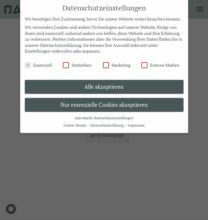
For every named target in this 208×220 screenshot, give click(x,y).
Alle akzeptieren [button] (104, 83)
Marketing (116, 62)
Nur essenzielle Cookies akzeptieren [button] (104, 101)
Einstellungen (37, 48)
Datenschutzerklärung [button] (107, 122)
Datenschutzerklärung (60, 42)
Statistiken (77, 62)
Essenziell (38, 62)
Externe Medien (160, 62)
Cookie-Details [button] (75, 122)
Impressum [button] (136, 122)
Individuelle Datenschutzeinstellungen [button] (104, 114)
